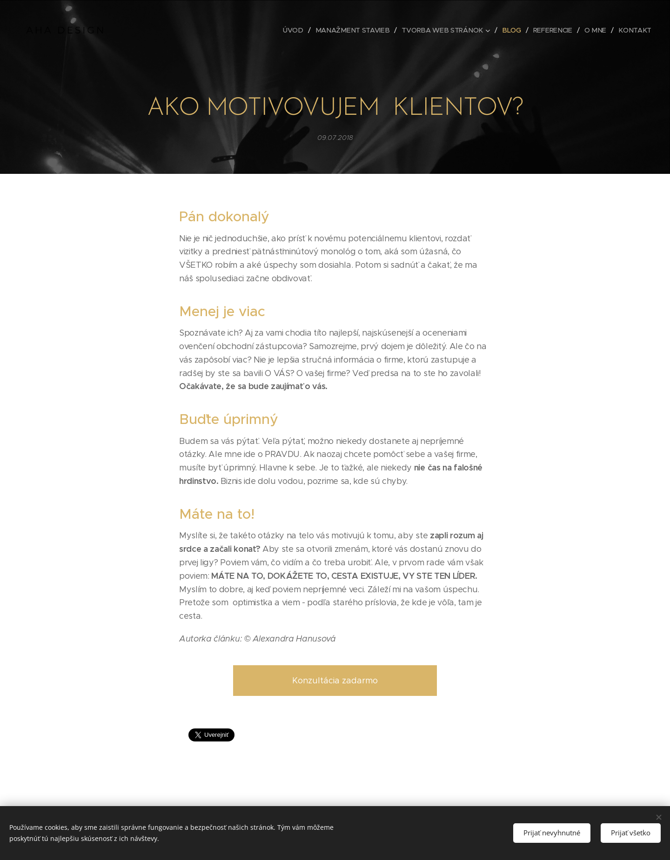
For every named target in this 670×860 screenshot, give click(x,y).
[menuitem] (303, 30)
